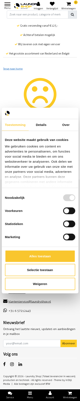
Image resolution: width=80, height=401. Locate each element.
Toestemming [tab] (15, 124)
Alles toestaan (40, 256)
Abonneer (68, 343)
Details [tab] (41, 124)
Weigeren (40, 283)
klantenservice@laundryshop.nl (27, 301)
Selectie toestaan (40, 270)
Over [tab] (66, 124)
